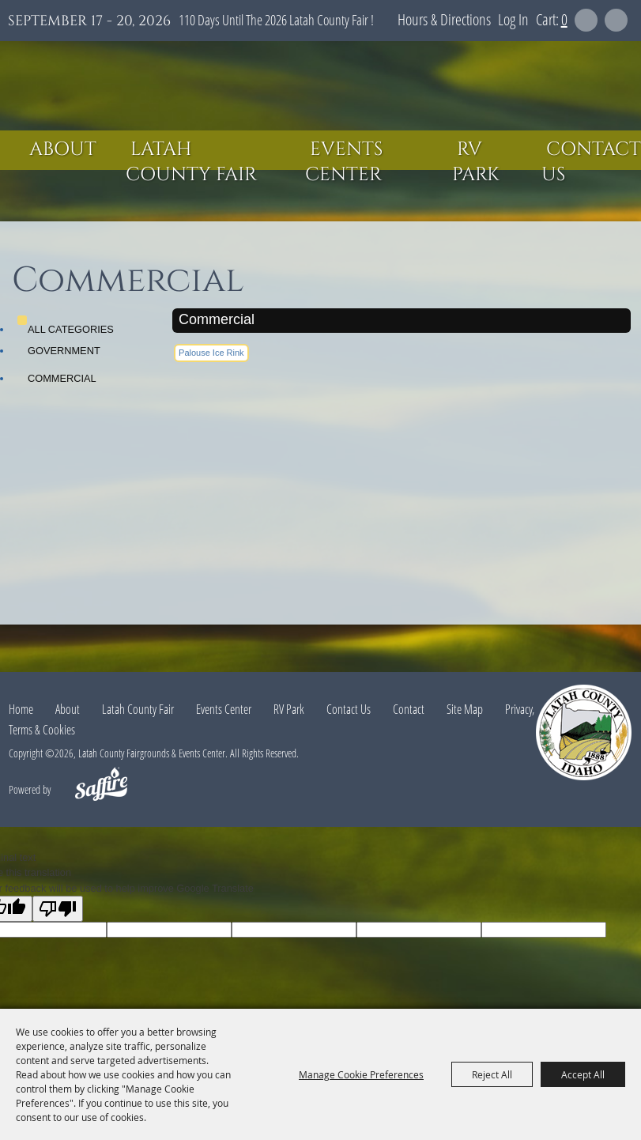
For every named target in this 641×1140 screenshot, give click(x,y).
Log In (513, 19)
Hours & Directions (444, 19)
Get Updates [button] (616, 20)
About (62, 149)
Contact (408, 709)
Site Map (465, 709)
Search (586, 20)
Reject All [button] (492, 1074)
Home (21, 709)
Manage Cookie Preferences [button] (361, 1074)
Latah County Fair (191, 162)
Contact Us (591, 162)
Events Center (344, 162)
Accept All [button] (583, 1074)
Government (64, 351)
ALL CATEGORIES (71, 329)
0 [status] (564, 19)
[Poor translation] (57, 909)
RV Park (476, 162)
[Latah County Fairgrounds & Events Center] (321, 85)
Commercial (62, 378)
